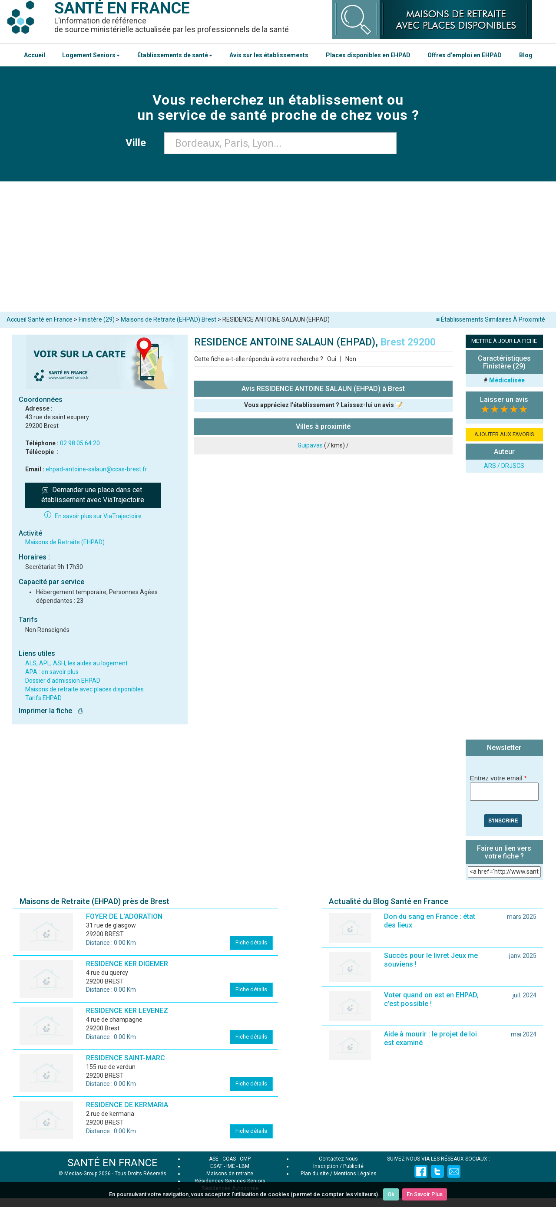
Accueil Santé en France (40, 319)
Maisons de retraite (229, 1174)
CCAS (229, 1159)
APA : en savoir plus (52, 671)
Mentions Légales (355, 1174)
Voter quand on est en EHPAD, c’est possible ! (431, 999)
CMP (245, 1159)
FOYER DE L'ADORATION (124, 916)
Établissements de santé (174, 55)
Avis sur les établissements (268, 55)
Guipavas (310, 445)
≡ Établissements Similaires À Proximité (490, 319)
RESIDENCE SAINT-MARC (125, 1058)
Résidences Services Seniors (230, 1181)
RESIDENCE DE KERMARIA (127, 1105)
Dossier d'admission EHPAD (62, 680)
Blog (526, 55)
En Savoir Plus (425, 1194)
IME (230, 1166)
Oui (331, 358)
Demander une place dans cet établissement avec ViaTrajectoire (92, 495)
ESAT (216, 1166)
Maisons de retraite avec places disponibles (84, 689)
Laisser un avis (504, 399)
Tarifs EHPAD (43, 697)
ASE (213, 1159)
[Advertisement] (278, 246)
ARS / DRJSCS (504, 465)
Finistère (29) (97, 319)
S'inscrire (503, 821)
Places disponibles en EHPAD (368, 55)
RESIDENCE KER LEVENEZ (127, 1010)
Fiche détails (251, 942)
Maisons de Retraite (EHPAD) (65, 542)
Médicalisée (507, 380)
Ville (138, 143)
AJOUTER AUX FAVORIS (504, 434)
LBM (244, 1166)
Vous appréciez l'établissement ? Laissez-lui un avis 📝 (323, 404)
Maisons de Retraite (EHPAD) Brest (168, 319)
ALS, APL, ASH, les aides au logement (76, 663)
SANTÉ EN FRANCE (112, 1163)
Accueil (34, 55)
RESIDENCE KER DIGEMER (127, 964)
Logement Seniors (91, 55)
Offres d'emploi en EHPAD (464, 55)
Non (350, 358)
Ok (390, 1194)
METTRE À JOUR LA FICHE (504, 341)
